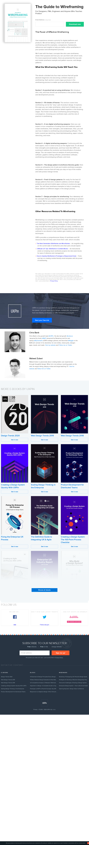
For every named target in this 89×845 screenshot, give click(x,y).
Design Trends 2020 (10, 435)
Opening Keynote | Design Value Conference (71, 688)
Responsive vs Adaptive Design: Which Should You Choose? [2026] (43, 691)
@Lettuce (70, 336)
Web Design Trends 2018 (72, 435)
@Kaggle (71, 340)
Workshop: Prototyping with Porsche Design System (73, 676)
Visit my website (50, 345)
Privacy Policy (54, 281)
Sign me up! (60, 653)
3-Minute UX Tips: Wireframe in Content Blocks (52, 249)
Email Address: (43, 20)
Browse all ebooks (44, 590)
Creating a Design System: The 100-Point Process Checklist (73, 540)
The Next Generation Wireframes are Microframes (53, 243)
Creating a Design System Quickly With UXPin (13, 685)
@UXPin (51, 336)
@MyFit (44, 338)
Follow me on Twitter (65, 345)
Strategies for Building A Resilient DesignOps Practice (73, 679)
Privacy (35, 709)
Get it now (14, 440)
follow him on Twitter (44, 369)
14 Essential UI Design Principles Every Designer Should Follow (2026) (43, 676)
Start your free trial (42, 320)
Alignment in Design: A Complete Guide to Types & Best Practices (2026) (43, 685)
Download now (75, 24)
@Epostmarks (38, 340)
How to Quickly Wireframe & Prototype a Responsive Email (56, 256)
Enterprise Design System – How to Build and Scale (73, 685)
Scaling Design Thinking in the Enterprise (12, 688)
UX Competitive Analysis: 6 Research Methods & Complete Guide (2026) (43, 682)
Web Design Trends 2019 (42, 435)
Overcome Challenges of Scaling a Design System (73, 682)
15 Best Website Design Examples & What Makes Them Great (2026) (43, 679)
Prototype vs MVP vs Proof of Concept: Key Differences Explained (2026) (43, 688)
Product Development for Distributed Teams (13, 691)
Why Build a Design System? (74, 591)
